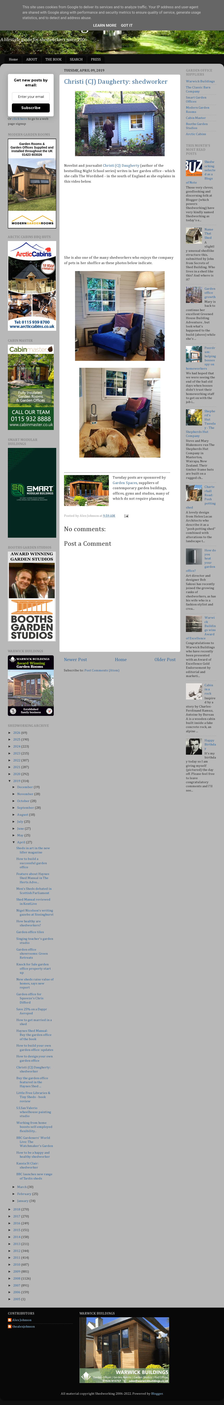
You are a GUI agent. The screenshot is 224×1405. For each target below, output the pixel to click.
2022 (17, 760)
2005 (17, 1299)
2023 (17, 753)
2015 (17, 1230)
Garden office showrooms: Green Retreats (32, 954)
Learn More (104, 25)
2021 (17, 767)
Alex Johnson (21, 1320)
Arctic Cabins (196, 134)
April (21, 842)
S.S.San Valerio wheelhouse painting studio (33, 1112)
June (21, 828)
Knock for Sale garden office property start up (33, 968)
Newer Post (75, 659)
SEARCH (76, 59)
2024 (17, 746)
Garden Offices (22, 147)
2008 (17, 1278)
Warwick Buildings (200, 81)
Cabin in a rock (209, 689)
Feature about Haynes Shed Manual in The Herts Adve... (32, 878)
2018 (17, 1209)
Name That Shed (209, 233)
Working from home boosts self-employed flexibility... (34, 1127)
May (20, 835)
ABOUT (31, 59)
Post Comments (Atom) (101, 670)
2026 (17, 732)
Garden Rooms (30, 144)
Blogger (157, 1393)
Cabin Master (196, 118)
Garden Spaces (125, 483)
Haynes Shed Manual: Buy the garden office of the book (34, 1035)
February (24, 1194)
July (20, 821)
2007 (17, 1285)
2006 (17, 1292)
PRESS (96, 59)
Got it (127, 25)
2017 (17, 1216)
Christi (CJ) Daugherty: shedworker (116, 82)
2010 (17, 1264)
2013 (17, 1244)
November (25, 794)
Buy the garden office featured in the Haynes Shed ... (32, 1082)
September (26, 807)
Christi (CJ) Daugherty (121, 166)
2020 (17, 774)
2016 (17, 1223)
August (23, 814)
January (23, 1201)
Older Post (165, 659)
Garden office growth (210, 293)
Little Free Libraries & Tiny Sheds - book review (33, 1097)
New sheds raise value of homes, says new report (35, 983)
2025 (17, 739)
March (22, 1187)
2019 (17, 781)
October (23, 801)
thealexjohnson (23, 1326)
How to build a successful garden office (31, 863)
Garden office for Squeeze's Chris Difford (29, 998)
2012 (17, 1251)
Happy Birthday (210, 744)
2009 (17, 1271)
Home (13, 59)
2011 (17, 1257)
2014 (17, 1237)
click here (19, 119)
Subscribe (31, 108)
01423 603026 (32, 154)
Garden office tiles (30, 932)
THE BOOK (53, 59)
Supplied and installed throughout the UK (32, 149)
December (25, 787)
